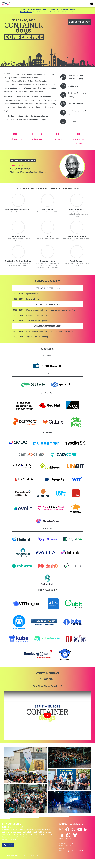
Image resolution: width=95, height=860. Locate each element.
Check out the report (79, 21)
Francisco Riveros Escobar (18, 209)
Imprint (62, 848)
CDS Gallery (64, 9)
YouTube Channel (26, 12)
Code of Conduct (66, 843)
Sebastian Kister (47, 261)
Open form (8, 845)
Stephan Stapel (18, 236)
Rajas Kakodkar (76, 209)
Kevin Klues (47, 209)
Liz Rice (47, 236)
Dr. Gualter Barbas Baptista (18, 261)
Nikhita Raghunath (77, 236)
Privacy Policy (65, 846)
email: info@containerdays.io (71, 850)
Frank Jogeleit (77, 261)
